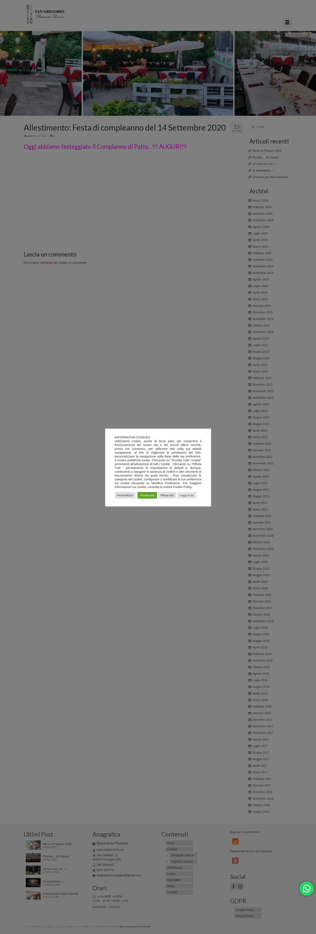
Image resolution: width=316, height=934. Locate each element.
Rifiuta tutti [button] (167, 495)
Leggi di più (187, 495)
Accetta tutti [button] (147, 495)
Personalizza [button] (125, 495)
